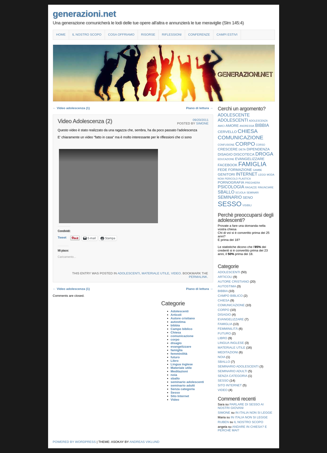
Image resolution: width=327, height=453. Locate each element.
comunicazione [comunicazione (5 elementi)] (241, 137)
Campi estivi (226, 34)
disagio (224, 314)
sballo (224, 361)
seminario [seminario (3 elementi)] (230, 197)
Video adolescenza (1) (71, 108)
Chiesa (223, 300)
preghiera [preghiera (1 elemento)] (252, 182)
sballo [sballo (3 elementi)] (226, 191)
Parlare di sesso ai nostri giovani (241, 406)
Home (61, 34)
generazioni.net (84, 14)
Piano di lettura (199, 108)
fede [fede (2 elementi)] (223, 170)
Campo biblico (230, 295)
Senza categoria (232, 376)
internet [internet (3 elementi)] (246, 174)
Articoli (225, 277)
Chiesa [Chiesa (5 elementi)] (248, 131)
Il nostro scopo (86, 34)
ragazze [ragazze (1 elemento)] (251, 187)
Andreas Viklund (144, 442)
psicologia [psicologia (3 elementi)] (231, 186)
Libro (222, 338)
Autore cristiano (233, 281)
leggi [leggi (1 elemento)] (262, 174)
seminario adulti (232, 371)
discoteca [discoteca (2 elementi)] (244, 154)
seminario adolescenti (238, 366)
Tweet (62, 237)
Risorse (148, 34)
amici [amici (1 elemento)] (221, 125)
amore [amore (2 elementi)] (232, 126)
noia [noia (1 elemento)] (221, 178)
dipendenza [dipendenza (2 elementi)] (258, 149)
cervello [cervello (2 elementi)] (227, 132)
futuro (224, 333)
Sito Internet (230, 385)
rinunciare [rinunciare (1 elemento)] (265, 187)
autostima (227, 286)
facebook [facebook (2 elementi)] (228, 165)
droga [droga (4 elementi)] (264, 153)
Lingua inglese (231, 343)
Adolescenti (128, 273)
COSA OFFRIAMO (121, 34)
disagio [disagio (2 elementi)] (225, 154)
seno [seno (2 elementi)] (248, 197)
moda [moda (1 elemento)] (270, 174)
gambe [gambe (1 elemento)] (257, 170)
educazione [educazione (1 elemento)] (226, 159)
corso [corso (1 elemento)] (260, 144)
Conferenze (199, 34)
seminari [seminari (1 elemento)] (253, 192)
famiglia (225, 324)
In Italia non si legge (253, 412)
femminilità (228, 328)
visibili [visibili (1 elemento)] (247, 205)
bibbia (223, 291)
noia (221, 357)
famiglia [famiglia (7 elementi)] (252, 164)
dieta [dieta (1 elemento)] (242, 149)
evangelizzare (231, 319)
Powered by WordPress (74, 442)
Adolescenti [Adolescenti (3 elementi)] (233, 120)
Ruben (223, 422)
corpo (223, 310)
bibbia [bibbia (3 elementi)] (262, 125)
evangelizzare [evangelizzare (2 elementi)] (250, 159)
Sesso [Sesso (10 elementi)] (230, 204)
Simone (202, 123)
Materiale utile (155, 273)
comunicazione (231, 305)
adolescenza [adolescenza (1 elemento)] (258, 120)
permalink (198, 277)
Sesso (223, 380)
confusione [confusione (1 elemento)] (226, 144)
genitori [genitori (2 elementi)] (226, 174)
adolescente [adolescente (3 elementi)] (234, 114)
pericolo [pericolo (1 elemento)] (231, 178)
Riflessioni (172, 34)
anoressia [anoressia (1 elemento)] (247, 125)
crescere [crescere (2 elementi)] (228, 149)
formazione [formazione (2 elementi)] (240, 170)
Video (176, 273)
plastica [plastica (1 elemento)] (245, 178)
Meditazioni (228, 352)
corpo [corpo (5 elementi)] (245, 144)
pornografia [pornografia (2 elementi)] (231, 182)
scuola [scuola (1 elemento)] (240, 192)
